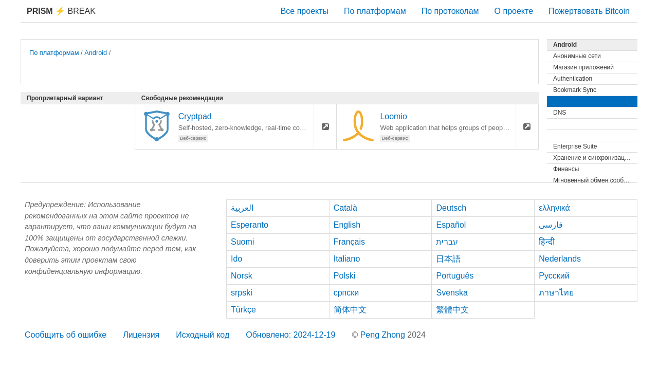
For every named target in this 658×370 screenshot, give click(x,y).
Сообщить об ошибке (65, 334)
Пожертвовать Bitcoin (589, 11)
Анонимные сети (577, 56)
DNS (559, 112)
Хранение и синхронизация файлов (595, 157)
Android (95, 53)
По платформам (375, 11)
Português (454, 275)
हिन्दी (547, 241)
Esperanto (249, 224)
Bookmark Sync (574, 90)
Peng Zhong (384, 334)
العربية (242, 207)
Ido (236, 258)
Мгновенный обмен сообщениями (595, 180)
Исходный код (202, 334)
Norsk (241, 275)
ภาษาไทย (556, 292)
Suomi (242, 241)
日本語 (448, 258)
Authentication (572, 78)
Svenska (451, 292)
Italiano (347, 258)
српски (346, 292)
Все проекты (304, 11)
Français (349, 241)
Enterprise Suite (575, 146)
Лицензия (141, 334)
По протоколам (450, 11)
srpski (241, 292)
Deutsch (451, 207)
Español (451, 224)
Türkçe (243, 309)
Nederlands (560, 258)
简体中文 (350, 309)
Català (345, 207)
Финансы (566, 169)
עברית (447, 241)
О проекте (514, 11)
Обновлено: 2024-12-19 (290, 334)
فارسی (551, 224)
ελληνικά (554, 207)
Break (61, 11)
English (347, 224)
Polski (345, 275)
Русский (554, 275)
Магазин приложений (583, 67)
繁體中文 (452, 309)
